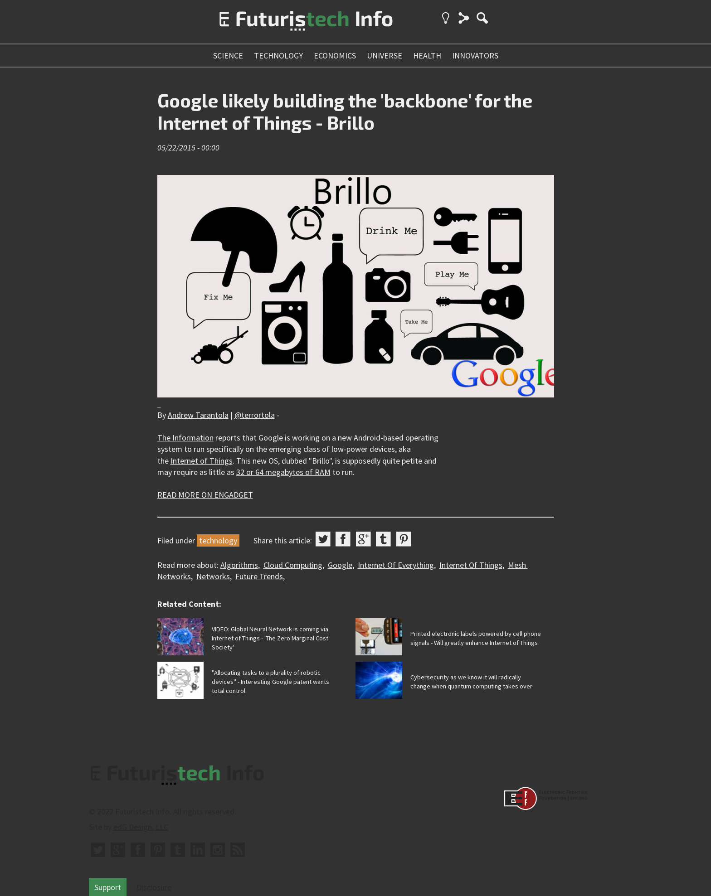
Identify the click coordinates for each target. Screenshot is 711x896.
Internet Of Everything (396, 565)
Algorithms (239, 565)
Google (340, 565)
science (228, 55)
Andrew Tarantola (198, 415)
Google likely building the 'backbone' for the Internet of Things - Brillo (344, 111)
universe (384, 55)
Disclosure (153, 887)
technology (278, 55)
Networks (213, 576)
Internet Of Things (470, 565)
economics (335, 55)
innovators (475, 55)
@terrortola (254, 415)
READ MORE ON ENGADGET (205, 494)
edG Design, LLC (140, 827)
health (427, 55)
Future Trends (259, 576)
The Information (185, 437)
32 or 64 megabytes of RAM (283, 472)
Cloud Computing (292, 565)
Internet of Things (201, 460)
